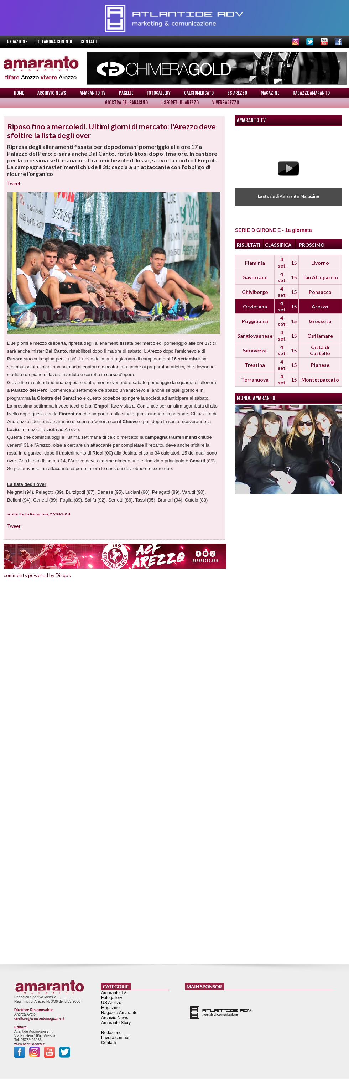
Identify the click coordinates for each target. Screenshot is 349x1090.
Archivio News (51, 93)
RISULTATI (248, 245)
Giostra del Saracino (126, 102)
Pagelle (126, 93)
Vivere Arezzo (225, 102)
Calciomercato (199, 93)
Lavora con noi (115, 1037)
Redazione (17, 42)
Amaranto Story (116, 1022)
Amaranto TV (92, 93)
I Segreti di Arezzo (180, 102)
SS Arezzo (237, 93)
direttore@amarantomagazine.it (39, 1019)
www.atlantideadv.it (29, 1044)
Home (19, 93)
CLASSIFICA (278, 245)
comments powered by (37, 575)
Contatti (89, 42)
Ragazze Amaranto (311, 93)
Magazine (270, 93)
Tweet (13, 183)
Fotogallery (159, 93)
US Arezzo (111, 1002)
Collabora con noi (54, 42)
